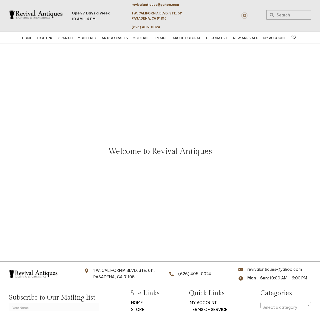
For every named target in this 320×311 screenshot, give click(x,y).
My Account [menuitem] (203, 302)
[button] (244, 15)
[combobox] (285, 305)
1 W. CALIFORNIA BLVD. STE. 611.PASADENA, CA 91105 (124, 274)
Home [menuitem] (137, 302)
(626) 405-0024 (146, 27)
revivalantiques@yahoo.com (155, 5)
